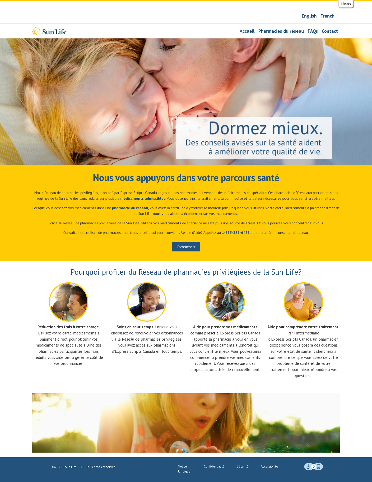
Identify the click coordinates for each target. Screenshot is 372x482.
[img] (313, 466)
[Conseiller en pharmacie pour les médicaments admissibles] (142, 198)
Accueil (247, 31)
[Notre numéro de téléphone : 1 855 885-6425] (236, 232)
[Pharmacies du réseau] (130, 207)
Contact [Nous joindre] (330, 31)
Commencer (186, 246)
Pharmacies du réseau (281, 31)
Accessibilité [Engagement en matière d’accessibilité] (269, 466)
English (309, 16)
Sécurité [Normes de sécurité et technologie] (242, 466)
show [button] (345, 3)
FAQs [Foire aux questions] (313, 31)
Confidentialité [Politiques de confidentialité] (214, 466)
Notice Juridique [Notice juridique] (184, 468)
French (328, 16)
